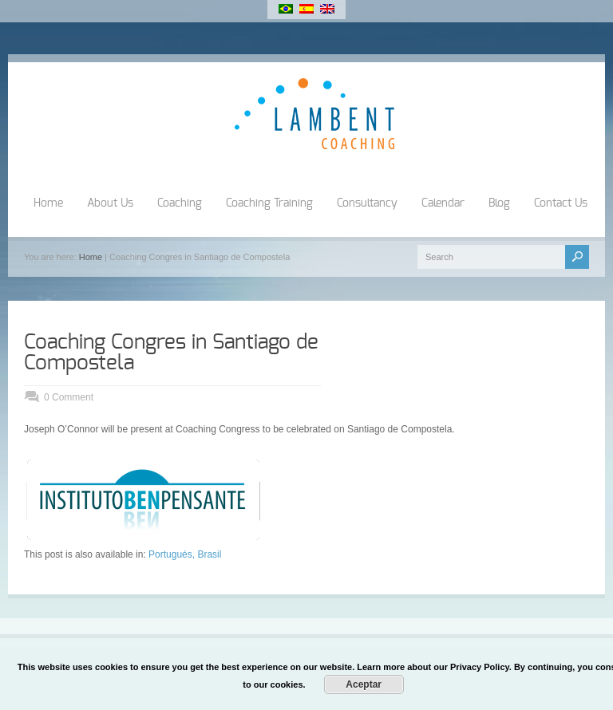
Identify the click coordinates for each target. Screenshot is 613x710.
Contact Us (560, 203)
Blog (499, 203)
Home (48, 203)
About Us (110, 203)
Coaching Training (269, 203)
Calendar (443, 203)
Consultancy (367, 203)
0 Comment (68, 397)
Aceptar (364, 684)
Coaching (179, 203)
